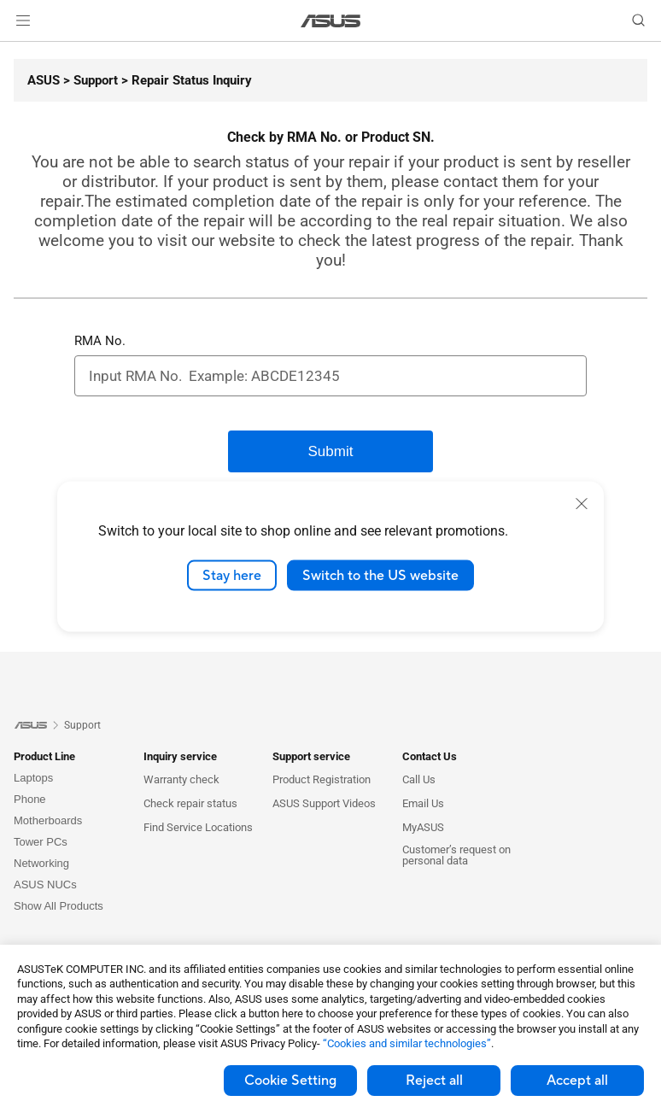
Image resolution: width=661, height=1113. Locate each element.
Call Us (419, 779)
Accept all (577, 1080)
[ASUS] (43, 80)
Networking (41, 863)
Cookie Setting (290, 1080)
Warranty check (181, 779)
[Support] (89, 80)
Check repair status (190, 803)
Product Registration (321, 779)
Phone (30, 799)
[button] (23, 20)
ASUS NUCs (45, 884)
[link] (331, 21)
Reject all (434, 1080)
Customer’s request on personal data (456, 855)
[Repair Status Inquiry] (185, 80)
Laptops (33, 777)
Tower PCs (40, 841)
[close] (581, 503)
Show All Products (58, 905)
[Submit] (330, 451)
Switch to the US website (380, 574)
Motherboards (48, 820)
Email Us (423, 803)
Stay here (231, 574)
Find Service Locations (198, 827)
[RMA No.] (330, 375)
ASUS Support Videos (324, 803)
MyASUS (423, 827)
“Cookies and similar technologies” (407, 1043)
